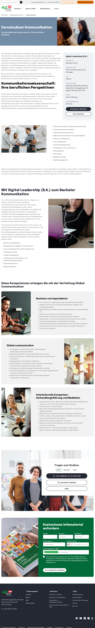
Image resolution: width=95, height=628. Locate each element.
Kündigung (49, 626)
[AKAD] (6, 8)
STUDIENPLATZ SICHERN (68, 2)
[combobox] (70, 544)
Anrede (45, 532)
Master (28, 596)
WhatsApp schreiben (66, 481)
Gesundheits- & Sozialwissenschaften (56, 600)
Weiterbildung (45, 8)
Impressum (69, 626)
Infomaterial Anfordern (85, 2)
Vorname (62, 532)
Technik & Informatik (55, 593)
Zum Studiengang (78, 113)
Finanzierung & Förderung (80, 599)
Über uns (75, 605)
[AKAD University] (6, 593)
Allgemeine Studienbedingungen (36, 626)
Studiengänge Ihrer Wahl (51, 548)
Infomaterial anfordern (78, 108)
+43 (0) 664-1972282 (53, 2)
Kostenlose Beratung (38, 2)
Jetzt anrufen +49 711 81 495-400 (67, 475)
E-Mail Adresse (48, 540)
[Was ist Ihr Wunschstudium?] (10, 2)
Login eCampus (77, 596)
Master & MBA (30, 8)
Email (67, 488)
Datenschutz (76, 559)
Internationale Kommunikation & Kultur (59, 605)
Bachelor (17, 8)
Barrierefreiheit (59, 626)
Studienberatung (77, 593)
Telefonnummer (72, 540)
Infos (56, 8)
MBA (27, 599)
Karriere (74, 602)
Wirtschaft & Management (57, 596)
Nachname (78, 532)
